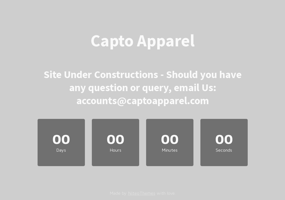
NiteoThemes (141, 193)
